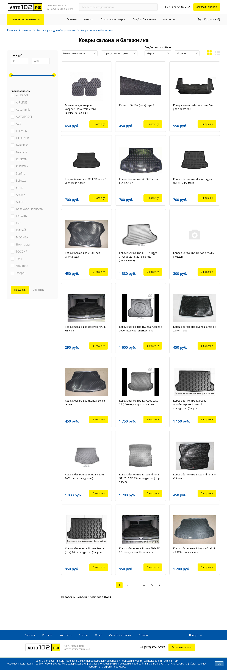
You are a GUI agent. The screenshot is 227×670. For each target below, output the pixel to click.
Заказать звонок (206, 7)
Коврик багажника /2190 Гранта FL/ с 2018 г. (138, 180)
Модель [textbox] (181, 53)
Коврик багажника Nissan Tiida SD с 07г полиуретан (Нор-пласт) (140, 550)
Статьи (83, 635)
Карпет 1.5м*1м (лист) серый (136, 105)
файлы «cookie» (66, 660)
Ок (219, 663)
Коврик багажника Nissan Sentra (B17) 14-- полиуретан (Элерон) (84, 550)
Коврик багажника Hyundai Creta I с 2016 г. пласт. (194, 328)
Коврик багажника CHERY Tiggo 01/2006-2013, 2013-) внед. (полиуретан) (138, 256)
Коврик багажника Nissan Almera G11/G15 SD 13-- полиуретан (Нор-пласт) (139, 478)
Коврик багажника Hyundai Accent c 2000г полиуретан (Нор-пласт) (140, 328)
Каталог (89, 19)
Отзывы (143, 635)
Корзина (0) (212, 19)
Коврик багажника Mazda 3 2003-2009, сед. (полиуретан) (85, 476)
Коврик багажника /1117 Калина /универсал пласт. (85, 180)
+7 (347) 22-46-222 (177, 7)
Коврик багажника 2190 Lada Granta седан (82, 254)
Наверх (193, 635)
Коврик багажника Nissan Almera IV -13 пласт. (194, 476)
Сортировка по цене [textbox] (115, 53)
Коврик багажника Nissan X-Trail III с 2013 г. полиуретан (194, 550)
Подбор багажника (144, 19)
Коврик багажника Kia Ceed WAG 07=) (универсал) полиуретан (139, 402)
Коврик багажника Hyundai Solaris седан (85, 402)
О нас (98, 635)
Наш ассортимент (24, 19)
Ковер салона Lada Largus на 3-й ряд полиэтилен (193, 107)
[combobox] (79, 53)
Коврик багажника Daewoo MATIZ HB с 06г (85, 328)
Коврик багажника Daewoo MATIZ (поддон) (194, 254)
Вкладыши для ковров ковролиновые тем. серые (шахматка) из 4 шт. (80, 109)
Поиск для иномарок (113, 19)
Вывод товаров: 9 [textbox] (74, 53)
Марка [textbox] (150, 53)
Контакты (169, 19)
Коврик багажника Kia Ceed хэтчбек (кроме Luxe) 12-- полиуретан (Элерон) (189, 404)
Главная (72, 19)
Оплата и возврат (120, 635)
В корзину (99, 124)
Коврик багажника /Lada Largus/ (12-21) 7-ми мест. (192, 180)
